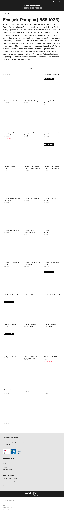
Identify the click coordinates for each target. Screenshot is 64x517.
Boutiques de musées (8, 500)
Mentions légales (7, 507)
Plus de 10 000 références (10, 478)
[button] (4, 7)
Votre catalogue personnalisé (11, 483)
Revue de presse (7, 485)
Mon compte (6, 462)
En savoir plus (6, 444)
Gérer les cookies (7, 469)
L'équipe (5, 467)
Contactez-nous (7, 463)
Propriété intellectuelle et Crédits (11, 512)
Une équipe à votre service (10, 480)
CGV (4, 505)
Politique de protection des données (12, 509)
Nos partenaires (7, 502)
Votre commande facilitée (10, 482)
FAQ (4, 465)
